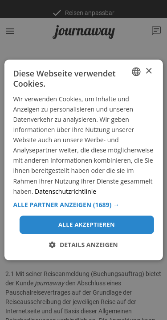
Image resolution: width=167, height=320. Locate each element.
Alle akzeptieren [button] (86, 224)
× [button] (148, 71)
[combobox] (136, 71)
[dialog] (83, 160)
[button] (83, 205)
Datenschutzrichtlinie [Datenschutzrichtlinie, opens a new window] (65, 191)
